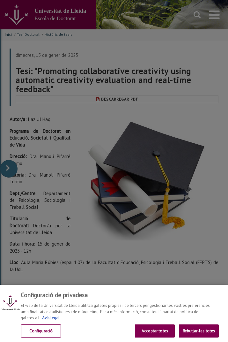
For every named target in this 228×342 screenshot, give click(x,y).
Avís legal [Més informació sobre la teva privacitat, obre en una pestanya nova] (51, 322)
